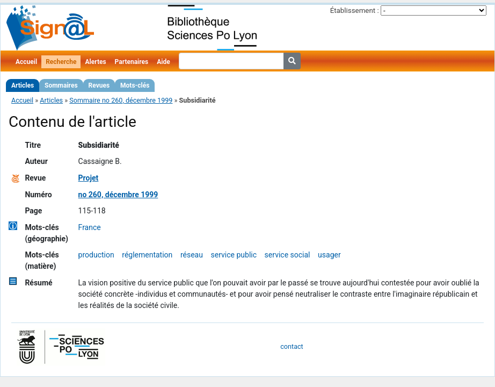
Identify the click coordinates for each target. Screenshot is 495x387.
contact (291, 346)
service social (287, 254)
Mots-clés (134, 85)
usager (329, 254)
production (96, 254)
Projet (88, 178)
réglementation (147, 254)
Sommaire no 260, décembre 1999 (120, 100)
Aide (163, 62)
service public (234, 254)
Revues (99, 85)
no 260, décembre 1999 (118, 194)
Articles (22, 85)
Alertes (95, 62)
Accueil (26, 62)
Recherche (61, 62)
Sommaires (61, 85)
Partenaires (132, 62)
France (89, 227)
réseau (191, 254)
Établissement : (354, 10)
